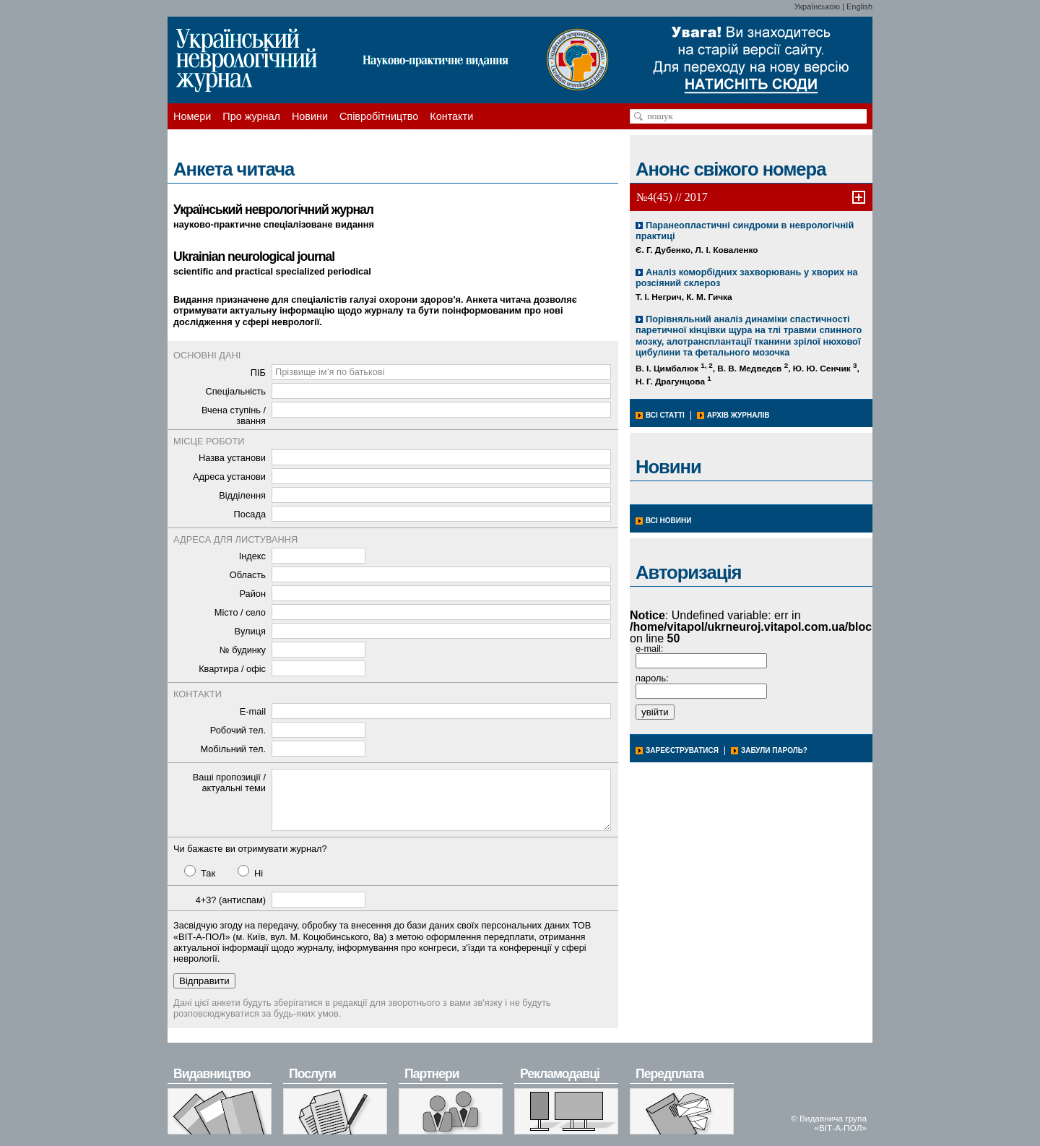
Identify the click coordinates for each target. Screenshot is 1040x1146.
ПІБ (258, 372)
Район (252, 593)
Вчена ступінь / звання (234, 415)
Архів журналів (738, 415)
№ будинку (243, 650)
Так (199, 872)
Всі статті (665, 415)
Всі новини (668, 521)
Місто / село (240, 612)
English (859, 6)
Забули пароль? (774, 750)
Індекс (252, 556)
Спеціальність (235, 391)
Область (248, 574)
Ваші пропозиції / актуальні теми (229, 782)
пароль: (652, 678)
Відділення (242, 495)
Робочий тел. (238, 730)
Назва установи (232, 457)
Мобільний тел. (233, 749)
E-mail (253, 711)
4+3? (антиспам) (231, 900)
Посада (250, 514)
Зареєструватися (682, 750)
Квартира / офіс (232, 668)
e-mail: (649, 648)
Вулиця (250, 631)
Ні (250, 872)
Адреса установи (229, 476)
